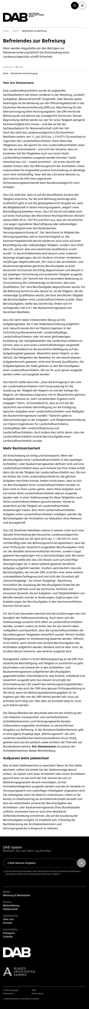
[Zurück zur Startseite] (23, 17)
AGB (34, 990)
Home (6, 30)
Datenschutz (37, 993)
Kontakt (7, 922)
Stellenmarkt (10, 909)
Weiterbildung (11, 905)
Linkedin (8, 936)
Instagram (9, 933)
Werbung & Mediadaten (16, 895)
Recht (5, 73)
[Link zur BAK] (44, 971)
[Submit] (81, 862)
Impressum (8, 993)
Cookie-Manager (10, 990)
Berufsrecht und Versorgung (24, 73)
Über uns (8, 919)
